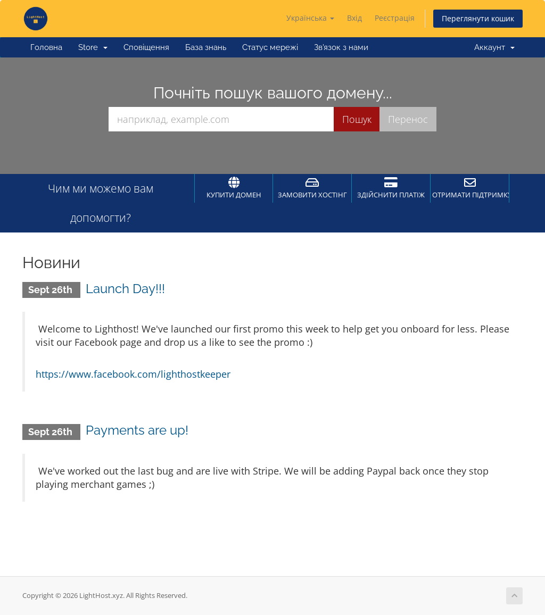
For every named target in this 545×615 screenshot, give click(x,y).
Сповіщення (146, 47)
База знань (205, 47)
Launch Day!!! (125, 288)
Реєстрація (395, 18)
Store (93, 47)
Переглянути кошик (478, 18)
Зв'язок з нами (341, 47)
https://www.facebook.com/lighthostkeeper (133, 374)
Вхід (354, 18)
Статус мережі (270, 47)
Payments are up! (137, 430)
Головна (46, 47)
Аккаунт (494, 47)
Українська (310, 18)
